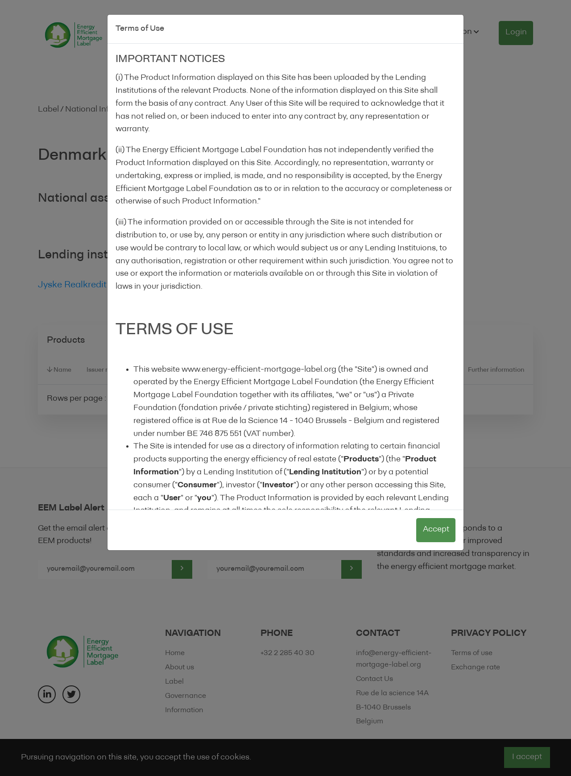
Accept (436, 529)
